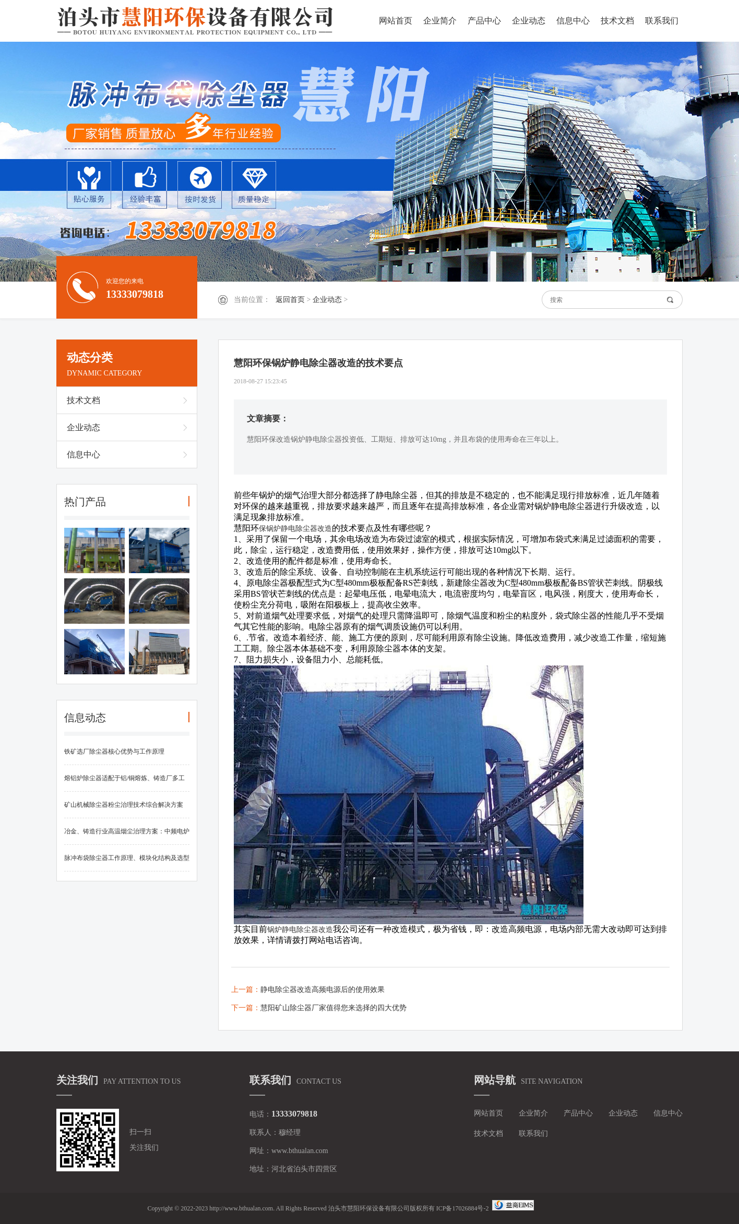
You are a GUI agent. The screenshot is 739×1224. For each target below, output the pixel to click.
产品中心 (484, 20)
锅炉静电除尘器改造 (300, 930)
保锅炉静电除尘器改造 (295, 528)
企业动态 (528, 20)
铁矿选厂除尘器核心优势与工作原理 (114, 751)
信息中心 (573, 20)
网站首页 (395, 20)
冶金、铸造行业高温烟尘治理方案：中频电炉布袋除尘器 (126, 836)
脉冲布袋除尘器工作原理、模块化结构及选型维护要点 (126, 862)
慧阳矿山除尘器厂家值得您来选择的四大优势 (333, 1008)
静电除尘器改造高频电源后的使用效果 (322, 989)
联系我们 (661, 20)
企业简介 (440, 20)
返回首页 (290, 300)
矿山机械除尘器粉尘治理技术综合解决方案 (123, 804)
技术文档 (617, 20)
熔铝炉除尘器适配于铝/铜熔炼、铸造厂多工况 (124, 783)
